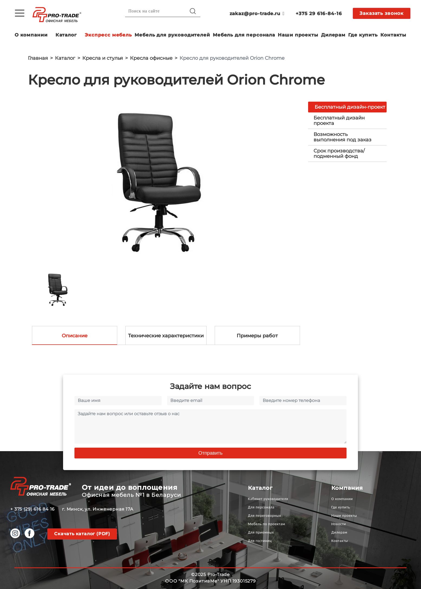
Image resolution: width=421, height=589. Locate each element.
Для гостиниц (260, 540)
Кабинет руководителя (268, 499)
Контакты (393, 35)
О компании (31, 35)
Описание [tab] (74, 336)
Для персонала (261, 507)
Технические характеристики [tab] (166, 336)
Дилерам (333, 35)
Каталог (66, 35)
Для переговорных (264, 515)
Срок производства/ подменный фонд (339, 153)
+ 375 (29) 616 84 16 (32, 509)
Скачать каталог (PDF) (82, 533)
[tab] (347, 120)
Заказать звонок (382, 13)
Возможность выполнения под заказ (342, 137)
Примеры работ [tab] (257, 336)
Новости (338, 524)
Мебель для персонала (244, 35)
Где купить (363, 35)
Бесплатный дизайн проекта (339, 120)
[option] (164, 181)
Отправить (210, 453)
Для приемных (261, 532)
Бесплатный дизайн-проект (350, 107)
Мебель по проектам (266, 524)
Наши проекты (298, 35)
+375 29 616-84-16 (319, 13)
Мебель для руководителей (172, 35)
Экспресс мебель (108, 35)
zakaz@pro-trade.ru (257, 13)
